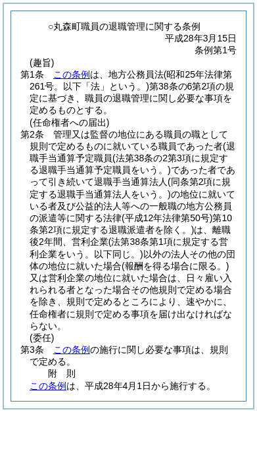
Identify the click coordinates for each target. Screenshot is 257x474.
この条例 (71, 74)
